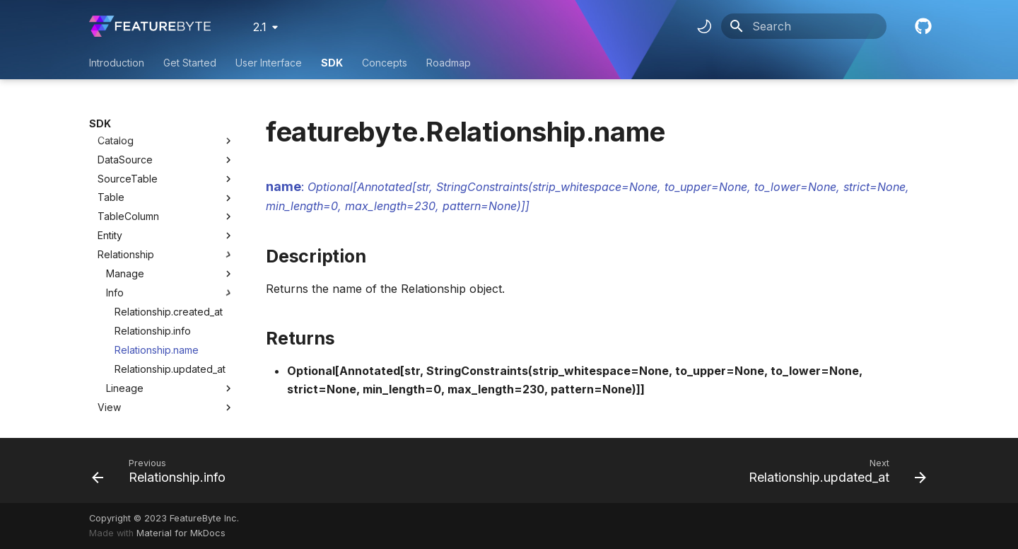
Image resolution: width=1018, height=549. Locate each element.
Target (113, 409)
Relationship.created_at (169, 237)
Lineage (170, 314)
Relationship (126, 180)
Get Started (189, 63)
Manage (170, 199)
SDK (332, 63)
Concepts (384, 63)
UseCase (119, 390)
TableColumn (128, 142)
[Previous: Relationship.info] (163, 470)
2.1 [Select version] (260, 27)
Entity (110, 161)
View (109, 333)
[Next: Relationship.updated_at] (833, 470)
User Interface (268, 63)
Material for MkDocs (181, 533)
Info (170, 218)
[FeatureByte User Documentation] (149, 26)
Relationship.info (153, 256)
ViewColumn (127, 352)
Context (116, 371)
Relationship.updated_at (170, 295)
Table (111, 123)
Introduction (116, 63)
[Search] (804, 26)
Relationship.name (157, 276)
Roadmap (448, 63)
